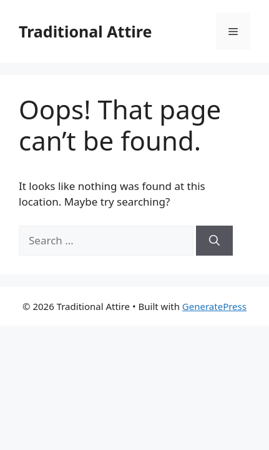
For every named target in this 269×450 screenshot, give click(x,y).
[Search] (214, 241)
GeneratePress (214, 306)
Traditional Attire (85, 31)
